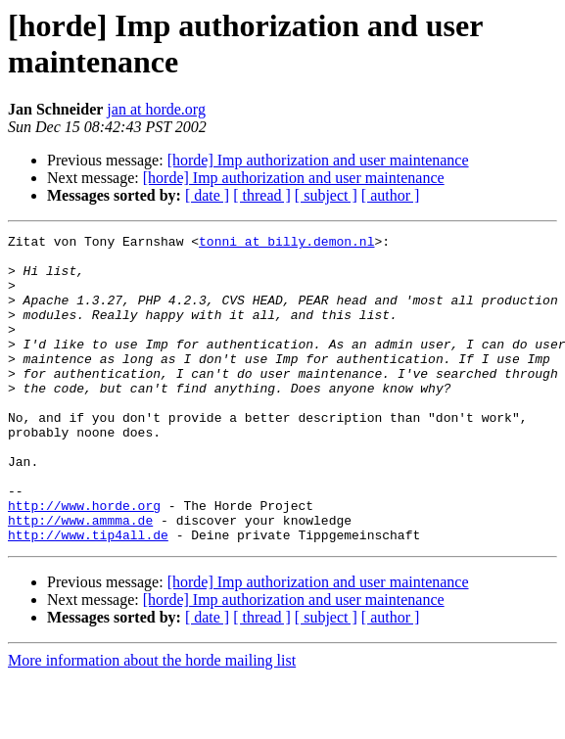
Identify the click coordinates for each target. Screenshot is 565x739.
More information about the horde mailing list (152, 722)
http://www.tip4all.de (88, 596)
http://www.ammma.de (80, 578)
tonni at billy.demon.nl (286, 244)
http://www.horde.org (84, 561)
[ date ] (207, 195)
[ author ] (390, 195)
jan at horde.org (156, 109)
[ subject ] (326, 195)
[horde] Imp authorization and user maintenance (318, 160)
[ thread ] (262, 195)
